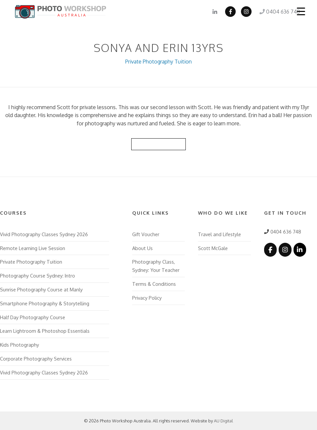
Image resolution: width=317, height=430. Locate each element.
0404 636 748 (279, 11)
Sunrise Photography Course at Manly (41, 289)
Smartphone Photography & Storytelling (44, 303)
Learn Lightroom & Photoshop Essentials (45, 331)
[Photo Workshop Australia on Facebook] (270, 249)
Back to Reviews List (159, 144)
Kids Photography (19, 345)
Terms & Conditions (154, 284)
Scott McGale (213, 248)
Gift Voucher (145, 234)
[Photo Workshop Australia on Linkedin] (300, 249)
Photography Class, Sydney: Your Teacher (155, 266)
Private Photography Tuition (158, 61)
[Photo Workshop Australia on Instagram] (285, 249)
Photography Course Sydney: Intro (37, 276)
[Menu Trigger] (300, 11)
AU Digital (223, 420)
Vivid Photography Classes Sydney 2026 (44, 234)
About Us (142, 248)
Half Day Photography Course (32, 317)
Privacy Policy (147, 298)
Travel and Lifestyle (219, 234)
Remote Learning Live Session (32, 248)
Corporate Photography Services (36, 359)
